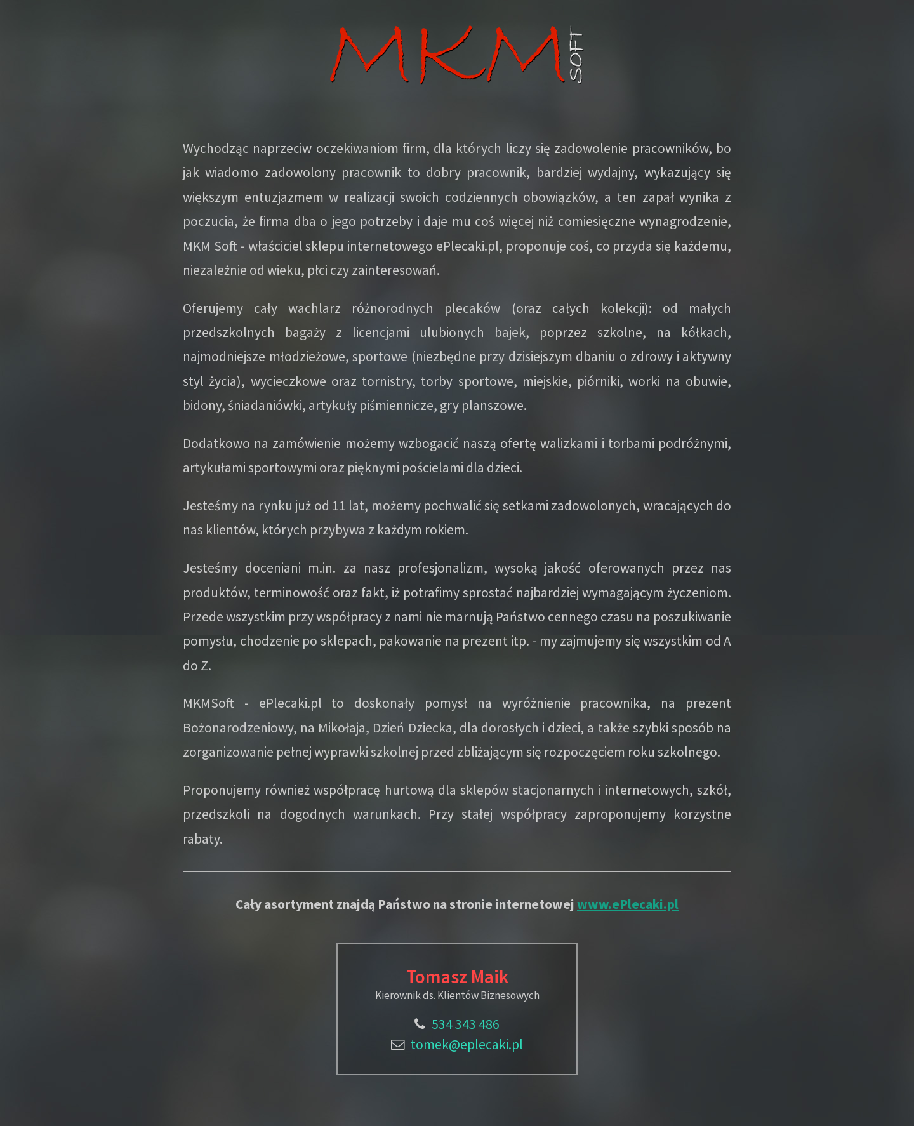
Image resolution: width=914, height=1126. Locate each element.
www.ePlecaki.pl (628, 904)
